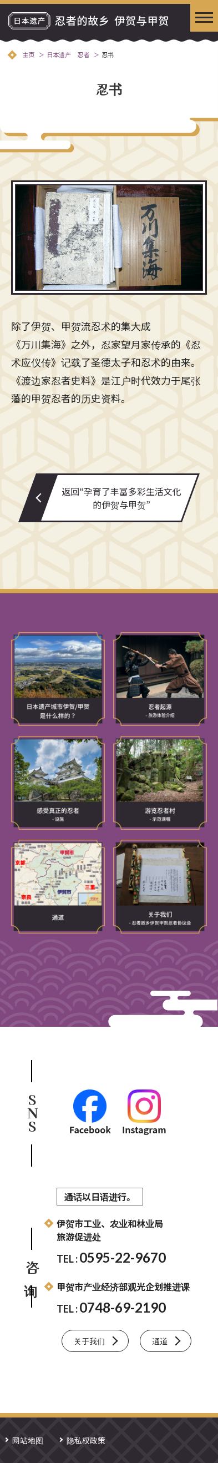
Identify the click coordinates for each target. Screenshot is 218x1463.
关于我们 (89, 1340)
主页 (28, 54)
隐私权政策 (86, 1440)
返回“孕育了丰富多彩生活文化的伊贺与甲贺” (121, 498)
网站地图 (27, 1440)
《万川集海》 (41, 344)
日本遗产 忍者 (68, 54)
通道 (160, 1340)
